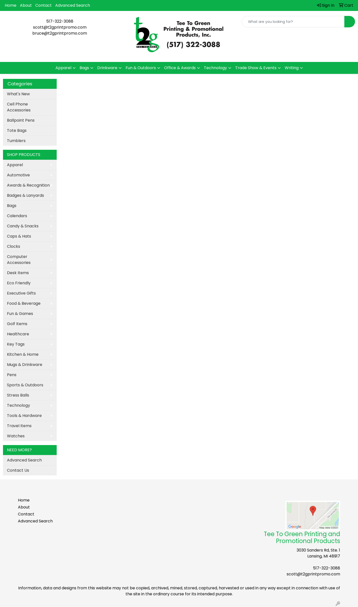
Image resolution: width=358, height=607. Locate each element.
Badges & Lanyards (25, 195)
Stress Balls (18, 395)
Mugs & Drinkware (24, 364)
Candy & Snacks (23, 226)
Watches (16, 436)
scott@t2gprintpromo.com (60, 27)
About (26, 5)
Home (10, 5)
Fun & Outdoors (141, 68)
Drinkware (107, 68)
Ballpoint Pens (21, 120)
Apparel (63, 68)
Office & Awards (180, 68)
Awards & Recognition (28, 185)
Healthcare (18, 334)
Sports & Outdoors (25, 385)
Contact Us (18, 470)
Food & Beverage (24, 303)
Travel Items (19, 426)
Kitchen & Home (23, 354)
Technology (215, 68)
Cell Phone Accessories (19, 107)
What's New (18, 94)
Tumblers (16, 141)
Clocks (13, 246)
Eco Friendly (19, 283)
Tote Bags (17, 130)
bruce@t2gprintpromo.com (59, 33)
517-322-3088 (59, 21)
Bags (84, 68)
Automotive (18, 175)
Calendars (17, 216)
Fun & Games (20, 313)
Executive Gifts (21, 293)
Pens (11, 375)
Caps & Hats (19, 236)
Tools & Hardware (24, 415)
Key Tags (16, 344)
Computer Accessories (19, 259)
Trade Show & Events (255, 68)
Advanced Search (72, 5)
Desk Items (18, 273)
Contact (43, 5)
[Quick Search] (293, 21)
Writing (292, 68)
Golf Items (17, 324)
